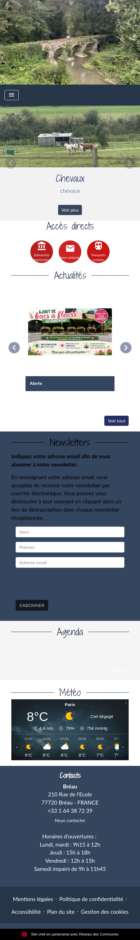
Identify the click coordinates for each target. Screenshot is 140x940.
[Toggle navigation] (12, 95)
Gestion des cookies (104, 911)
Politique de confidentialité (91, 899)
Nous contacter (70, 820)
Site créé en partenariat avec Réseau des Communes (70, 934)
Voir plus (70, 209)
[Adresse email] (70, 562)
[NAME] (70, 532)
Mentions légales (33, 899)
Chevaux (70, 178)
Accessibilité (26, 911)
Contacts (70, 776)
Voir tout (116, 420)
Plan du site (61, 911)
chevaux (70, 190)
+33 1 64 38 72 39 (70, 810)
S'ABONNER (31, 605)
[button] (10, 163)
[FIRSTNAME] (70, 547)
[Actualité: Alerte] (70, 339)
